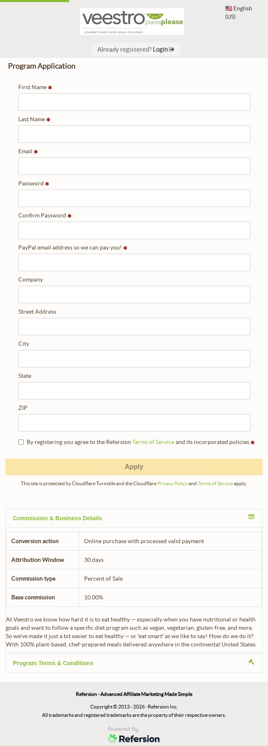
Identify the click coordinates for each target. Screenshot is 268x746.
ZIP (22, 407)
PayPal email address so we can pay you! (72, 247)
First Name (35, 87)
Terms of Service (153, 442)
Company (30, 279)
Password (33, 183)
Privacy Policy (172, 483)
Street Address (37, 311)
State (24, 375)
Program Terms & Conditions (133, 662)
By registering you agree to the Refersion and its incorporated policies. (136, 442)
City (23, 343)
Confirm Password (45, 215)
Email (28, 151)
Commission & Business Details (133, 517)
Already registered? (136, 49)
